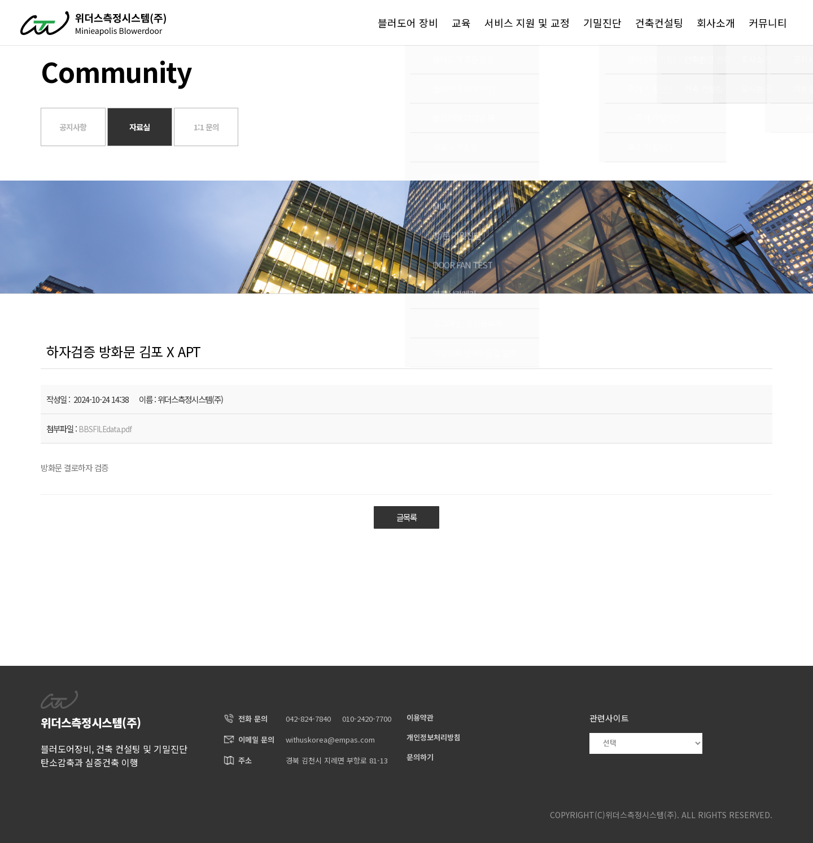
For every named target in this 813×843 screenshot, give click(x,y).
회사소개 (716, 22)
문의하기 (420, 757)
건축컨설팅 (659, 22)
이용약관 (420, 717)
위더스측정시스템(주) (641, 814)
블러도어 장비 (408, 22)
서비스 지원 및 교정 (527, 22)
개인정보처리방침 (433, 737)
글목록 (406, 518)
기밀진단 (602, 22)
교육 (461, 22)
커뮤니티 (768, 22)
